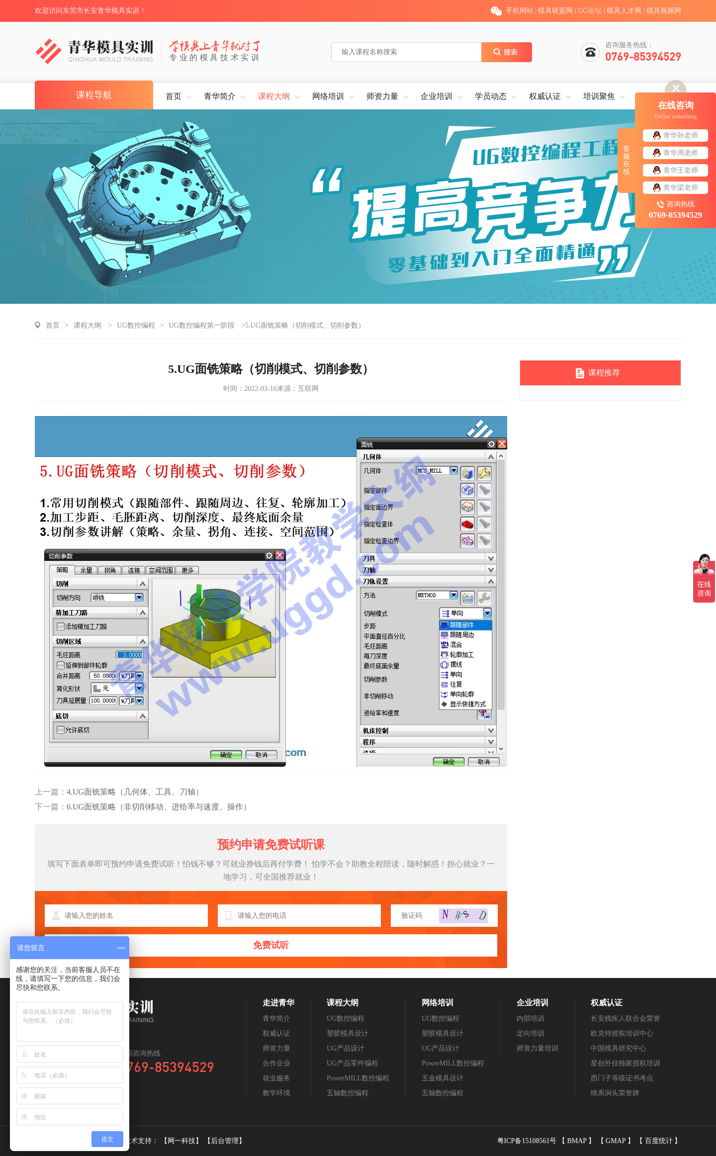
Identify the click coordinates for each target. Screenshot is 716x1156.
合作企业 (276, 1063)
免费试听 (271, 945)
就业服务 (276, 1078)
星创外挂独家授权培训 (625, 1063)
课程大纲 (274, 96)
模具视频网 (663, 10)
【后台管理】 (225, 1141)
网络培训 (328, 96)
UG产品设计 (345, 1048)
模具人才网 (624, 10)
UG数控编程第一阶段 (201, 325)
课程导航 (94, 95)
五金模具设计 (442, 1078)
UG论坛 (590, 10)
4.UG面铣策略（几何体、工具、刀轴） (119, 792)
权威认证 (545, 96)
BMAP (577, 1141)
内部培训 (530, 1018)
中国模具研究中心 (618, 1048)
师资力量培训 (537, 1048)
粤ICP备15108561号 (527, 1141)
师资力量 (382, 96)
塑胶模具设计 (347, 1033)
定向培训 (530, 1033)
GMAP (616, 1141)
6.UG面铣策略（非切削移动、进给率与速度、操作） (143, 806)
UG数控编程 (136, 325)
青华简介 (220, 96)
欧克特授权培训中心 (622, 1033)
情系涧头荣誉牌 (615, 1093)
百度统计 (660, 1141)
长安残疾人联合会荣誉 (625, 1018)
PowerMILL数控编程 (358, 1078)
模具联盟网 (555, 10)
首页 (173, 96)
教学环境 (276, 1093)
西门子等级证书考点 (622, 1078)
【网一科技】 (182, 1141)
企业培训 (436, 96)
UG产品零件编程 (352, 1063)
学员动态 (491, 96)
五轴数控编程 (347, 1093)
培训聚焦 (599, 96)
